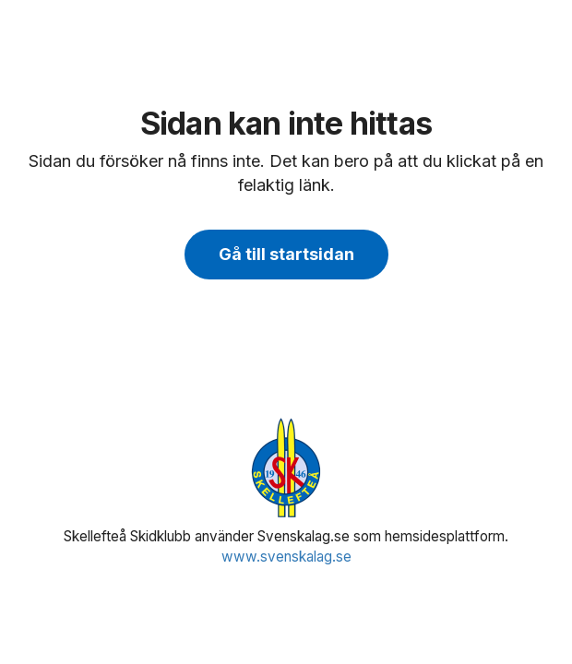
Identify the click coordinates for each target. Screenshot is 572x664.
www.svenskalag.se (286, 556)
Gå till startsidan (286, 254)
